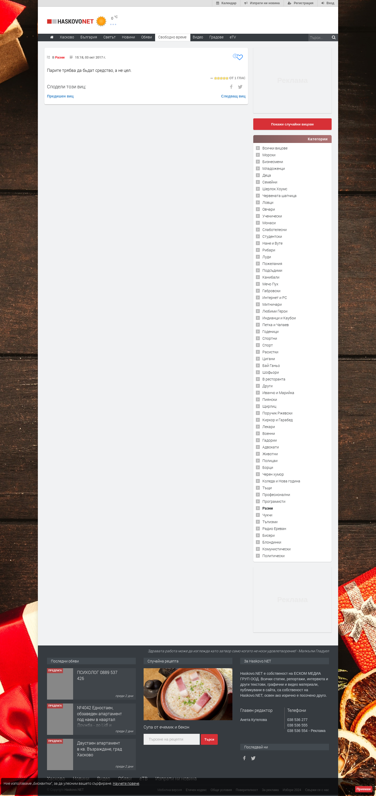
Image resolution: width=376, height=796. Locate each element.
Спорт (267, 344)
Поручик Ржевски (277, 412)
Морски (268, 154)
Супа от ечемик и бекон (166, 726)
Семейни (269, 181)
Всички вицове (274, 147)
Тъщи (267, 487)
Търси (209, 739)
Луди (266, 256)
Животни (270, 453)
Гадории (269, 439)
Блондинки (271, 541)
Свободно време (172, 36)
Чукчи (267, 514)
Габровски (271, 290)
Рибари (268, 249)
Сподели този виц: (66, 86)
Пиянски (269, 399)
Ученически (272, 215)
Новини (128, 36)
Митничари (272, 304)
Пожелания (272, 263)
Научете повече (126, 783)
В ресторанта (273, 378)
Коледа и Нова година (281, 480)
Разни (59, 57)
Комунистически (276, 548)
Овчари (268, 208)
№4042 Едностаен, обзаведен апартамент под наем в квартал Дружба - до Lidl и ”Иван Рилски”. (99, 719)
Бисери (268, 535)
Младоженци (273, 168)
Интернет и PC (274, 297)
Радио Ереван (274, 528)
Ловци (267, 202)
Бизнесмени (272, 161)
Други (267, 385)
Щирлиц (269, 405)
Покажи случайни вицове (292, 124)
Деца (266, 174)
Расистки (270, 351)
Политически (273, 555)
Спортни (269, 338)
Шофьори (270, 372)
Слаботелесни (274, 229)
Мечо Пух (270, 283)
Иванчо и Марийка (278, 392)
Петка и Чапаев (275, 324)
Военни (268, 433)
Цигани (268, 358)
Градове (216, 36)
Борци (267, 467)
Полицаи (270, 460)
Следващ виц (233, 96)
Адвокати (270, 446)
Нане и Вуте (272, 242)
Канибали (270, 276)
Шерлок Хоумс (274, 188)
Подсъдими (272, 270)
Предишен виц (60, 96)
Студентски (272, 236)
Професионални (276, 494)
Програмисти (273, 501)
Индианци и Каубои (279, 317)
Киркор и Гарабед (277, 419)
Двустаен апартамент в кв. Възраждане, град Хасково (99, 748)
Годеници (270, 331)
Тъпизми (270, 521)
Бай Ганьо (271, 365)
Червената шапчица (279, 195)
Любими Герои (274, 310)
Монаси (269, 222)
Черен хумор (273, 473)
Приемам (364, 789)
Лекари (268, 426)
